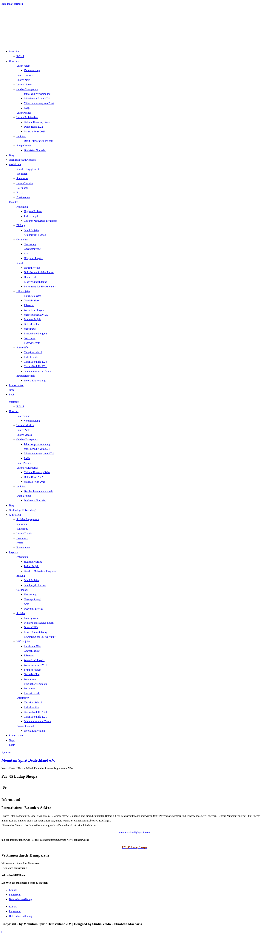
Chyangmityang (32, 249)
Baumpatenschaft (25, 375)
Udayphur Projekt (33, 258)
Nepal (12, 390)
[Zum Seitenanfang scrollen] (1, 932)
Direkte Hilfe (31, 277)
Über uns (13, 61)
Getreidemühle (31, 324)
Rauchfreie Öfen (32, 296)
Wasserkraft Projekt (34, 310)
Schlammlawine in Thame (37, 371)
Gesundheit (22, 239)
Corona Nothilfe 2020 (35, 361)
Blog (11, 155)
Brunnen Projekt (32, 319)
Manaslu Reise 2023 (34, 131)
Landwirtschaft (32, 343)
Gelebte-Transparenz (27, 89)
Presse (19, 192)
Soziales (20, 263)
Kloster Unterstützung (35, 282)
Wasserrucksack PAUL (36, 314)
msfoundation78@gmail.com (134, 832)
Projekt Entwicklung (35, 380)
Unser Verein (23, 65)
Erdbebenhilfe (31, 357)
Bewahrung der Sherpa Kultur (39, 286)
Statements (22, 178)
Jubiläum (21, 136)
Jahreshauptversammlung (37, 94)
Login (12, 394)
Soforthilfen (22, 347)
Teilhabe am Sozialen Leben (39, 272)
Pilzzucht (29, 305)
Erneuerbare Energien (35, 333)
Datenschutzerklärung (20, 899)
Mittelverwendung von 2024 (39, 103)
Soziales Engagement (27, 169)
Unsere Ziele (23, 80)
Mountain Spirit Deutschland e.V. (28, 760)
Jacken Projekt (31, 216)
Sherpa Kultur (23, 145)
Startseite (14, 51)
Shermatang (30, 244)
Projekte (13, 202)
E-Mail (20, 56)
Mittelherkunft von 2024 (37, 98)
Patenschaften (16, 385)
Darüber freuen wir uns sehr (38, 141)
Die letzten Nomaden (35, 150)
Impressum (15, 894)
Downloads (22, 188)
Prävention (22, 206)
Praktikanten (23, 197)
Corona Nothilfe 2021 (35, 366)
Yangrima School (33, 352)
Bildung (20, 225)
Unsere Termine (24, 183)
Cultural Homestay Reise (37, 122)
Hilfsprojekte (23, 291)
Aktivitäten (15, 164)
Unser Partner (23, 112)
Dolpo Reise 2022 (33, 126)
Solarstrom (29, 338)
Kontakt (13, 890)
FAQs (27, 108)
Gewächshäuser (32, 300)
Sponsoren (21, 173)
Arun (26, 253)
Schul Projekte (31, 230)
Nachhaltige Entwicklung (22, 159)
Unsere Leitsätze (25, 75)
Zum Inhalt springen (12, 3)
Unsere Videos (24, 84)
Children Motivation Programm (40, 220)
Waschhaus (30, 328)
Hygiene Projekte (33, 211)
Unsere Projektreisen (27, 117)
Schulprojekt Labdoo (35, 235)
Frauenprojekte (32, 267)
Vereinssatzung (32, 70)
